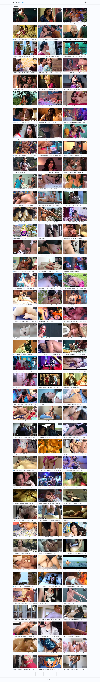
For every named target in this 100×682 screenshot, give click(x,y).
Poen (18, 2)
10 (66, 674)
